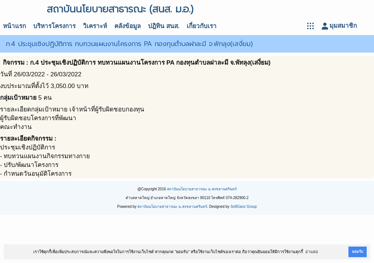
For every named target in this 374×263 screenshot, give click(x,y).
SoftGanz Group (243, 207)
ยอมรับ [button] (357, 251)
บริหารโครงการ (54, 26)
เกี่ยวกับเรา (202, 26)
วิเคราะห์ (95, 26)
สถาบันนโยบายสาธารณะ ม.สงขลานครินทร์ (202, 189)
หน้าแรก (14, 26)
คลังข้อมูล (127, 26)
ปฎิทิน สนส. (163, 26)
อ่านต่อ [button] (311, 251)
